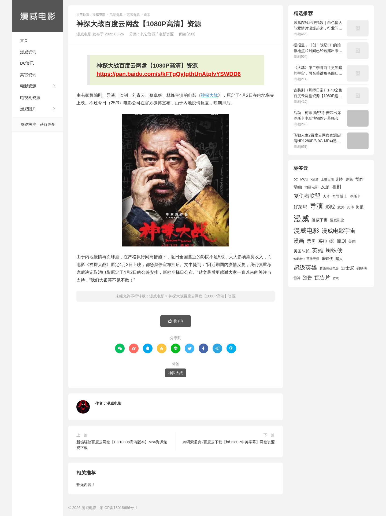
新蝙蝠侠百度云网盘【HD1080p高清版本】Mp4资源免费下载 (121, 445)
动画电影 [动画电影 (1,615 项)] (311, 187)
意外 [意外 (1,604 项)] (340, 207)
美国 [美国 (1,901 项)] (352, 241)
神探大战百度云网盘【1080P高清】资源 (202, 296)
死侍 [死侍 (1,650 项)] (350, 207)
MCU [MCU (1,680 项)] (304, 179)
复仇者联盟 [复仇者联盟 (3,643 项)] (307, 196)
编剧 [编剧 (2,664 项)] (341, 241)
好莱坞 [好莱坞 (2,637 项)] (300, 206)
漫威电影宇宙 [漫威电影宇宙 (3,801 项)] (338, 231)
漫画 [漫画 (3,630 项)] (299, 241)
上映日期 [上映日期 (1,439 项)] (327, 179)
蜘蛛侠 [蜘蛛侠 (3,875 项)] (334, 250)
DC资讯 (27, 63)
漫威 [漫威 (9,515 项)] (301, 218)
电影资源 (28, 86)
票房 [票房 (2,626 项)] (311, 241)
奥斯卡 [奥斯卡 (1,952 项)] (355, 196)
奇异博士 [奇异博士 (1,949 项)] (339, 196)
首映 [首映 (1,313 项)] (336, 278)
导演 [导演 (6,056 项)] (316, 206)
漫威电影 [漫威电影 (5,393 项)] (306, 230)
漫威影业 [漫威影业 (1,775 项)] (337, 220)
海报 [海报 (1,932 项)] (359, 207)
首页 (24, 40)
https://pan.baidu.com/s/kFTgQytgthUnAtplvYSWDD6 (168, 74)
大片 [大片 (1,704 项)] (326, 196)
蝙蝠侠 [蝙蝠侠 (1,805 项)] (327, 259)
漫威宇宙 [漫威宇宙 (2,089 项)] (319, 220)
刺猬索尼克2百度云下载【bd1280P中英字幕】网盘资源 (229, 442)
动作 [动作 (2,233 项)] (359, 179)
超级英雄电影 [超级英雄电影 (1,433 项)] (329, 268)
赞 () (175, 321)
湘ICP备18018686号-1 (118, 508)
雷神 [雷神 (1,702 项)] (297, 278)
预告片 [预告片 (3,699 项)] (322, 277)
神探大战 (209, 95)
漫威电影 (37, 16)
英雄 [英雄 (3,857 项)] (317, 250)
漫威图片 (28, 108)
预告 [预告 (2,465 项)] (307, 277)
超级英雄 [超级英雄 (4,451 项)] (305, 267)
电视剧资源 (30, 97)
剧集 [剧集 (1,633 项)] (349, 179)
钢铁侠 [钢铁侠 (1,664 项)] (362, 268)
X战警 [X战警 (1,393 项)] (314, 179)
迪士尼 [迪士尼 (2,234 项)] (347, 268)
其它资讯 (28, 74)
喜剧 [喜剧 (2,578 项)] (336, 186)
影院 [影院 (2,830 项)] (330, 206)
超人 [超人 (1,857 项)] (339, 258)
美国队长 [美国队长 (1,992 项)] (302, 251)
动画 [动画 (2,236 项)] (298, 187)
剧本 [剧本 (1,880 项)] (340, 179)
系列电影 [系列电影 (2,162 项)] (326, 241)
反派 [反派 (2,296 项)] (325, 187)
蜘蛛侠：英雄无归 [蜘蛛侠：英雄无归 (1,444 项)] (306, 258)
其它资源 (133, 14)
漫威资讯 (28, 52)
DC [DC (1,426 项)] (296, 179)
